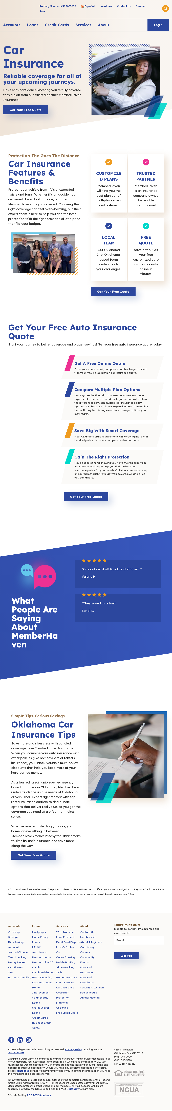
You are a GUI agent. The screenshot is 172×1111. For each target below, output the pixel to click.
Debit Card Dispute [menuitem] (68, 943)
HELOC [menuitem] (36, 948)
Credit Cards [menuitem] (40, 1018)
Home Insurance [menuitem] (66, 978)
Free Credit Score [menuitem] (67, 1013)
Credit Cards (57, 25)
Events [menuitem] (84, 963)
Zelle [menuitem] (59, 973)
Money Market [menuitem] (17, 963)
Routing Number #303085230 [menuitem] (57, 6)
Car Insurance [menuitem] (65, 988)
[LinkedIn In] (20, 1041)
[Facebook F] (11, 1041)
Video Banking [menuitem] (65, 968)
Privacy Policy (73, 1050)
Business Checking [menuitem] (19, 978)
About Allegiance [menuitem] (91, 943)
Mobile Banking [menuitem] (65, 963)
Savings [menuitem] (13, 938)
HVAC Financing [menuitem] (42, 978)
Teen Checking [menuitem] (17, 958)
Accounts (11, 25)
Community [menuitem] (87, 958)
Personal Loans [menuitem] (41, 958)
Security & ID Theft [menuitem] (92, 988)
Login (158, 25)
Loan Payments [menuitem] (66, 938)
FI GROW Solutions (39, 1096)
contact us (22, 1071)
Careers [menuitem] (140, 6)
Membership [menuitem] (88, 938)
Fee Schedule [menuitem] (88, 993)
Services (83, 25)
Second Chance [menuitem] (18, 953)
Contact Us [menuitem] (124, 6)
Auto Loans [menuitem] (39, 953)
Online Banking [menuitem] (65, 958)
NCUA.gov (73, 1089)
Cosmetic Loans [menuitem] (42, 983)
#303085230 (16, 1053)
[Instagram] (29, 1041)
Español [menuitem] (89, 6)
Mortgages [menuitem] (39, 932)
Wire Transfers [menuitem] (65, 932)
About (103, 25)
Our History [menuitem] (87, 948)
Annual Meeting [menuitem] (90, 998)
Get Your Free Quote (25, 110)
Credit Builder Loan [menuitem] (44, 973)
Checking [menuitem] (14, 932)
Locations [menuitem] (106, 6)
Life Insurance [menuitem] (65, 983)
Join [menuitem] (42, 11)
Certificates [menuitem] (15, 968)
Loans (32, 25)
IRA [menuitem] (10, 973)
